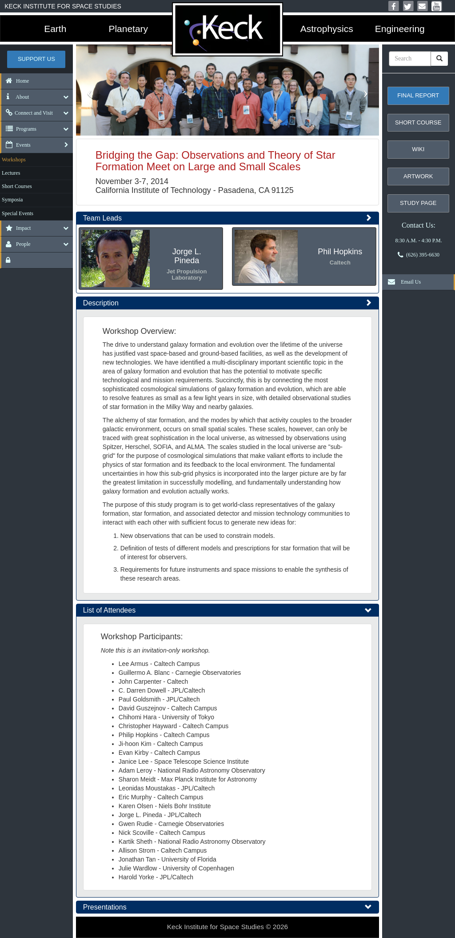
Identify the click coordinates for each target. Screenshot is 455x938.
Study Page (418, 203)
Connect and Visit (27, 113)
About (15, 97)
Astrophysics (326, 29)
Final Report (418, 95)
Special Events (17, 213)
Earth (55, 29)
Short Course (418, 122)
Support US (36, 59)
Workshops (14, 159)
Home (15, 81)
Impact (16, 228)
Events (16, 145)
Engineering (400, 29)
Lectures (11, 173)
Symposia (12, 199)
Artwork (418, 176)
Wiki (418, 149)
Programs (18, 129)
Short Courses (17, 186)
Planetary (128, 29)
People (16, 244)
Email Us (402, 282)
